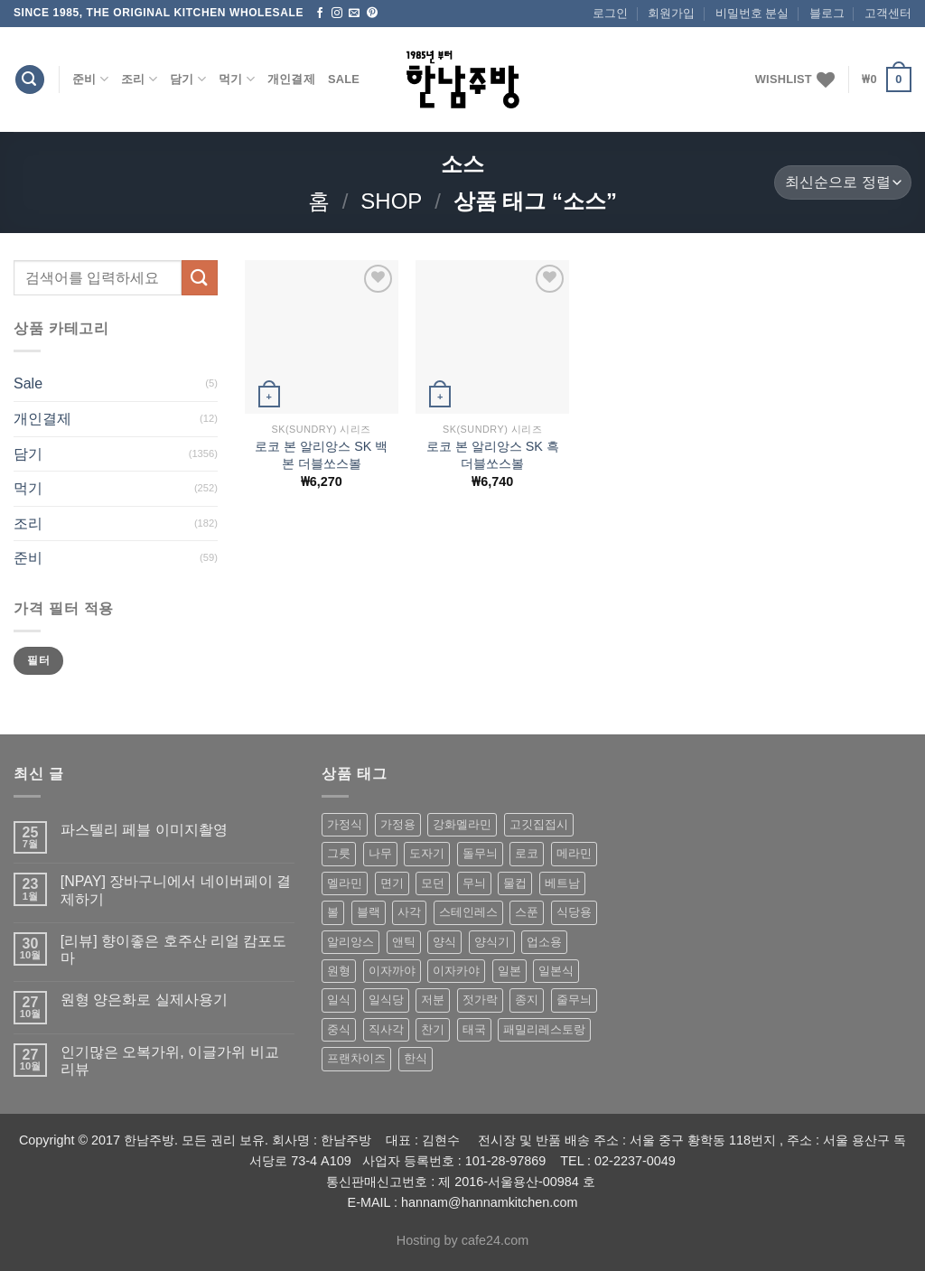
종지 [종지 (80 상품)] (526, 999)
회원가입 (671, 13)
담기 (188, 79)
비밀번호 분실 (752, 13)
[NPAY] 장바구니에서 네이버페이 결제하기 (176, 890)
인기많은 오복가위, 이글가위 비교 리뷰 (170, 1060)
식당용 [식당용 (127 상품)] (574, 912)
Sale (344, 79)
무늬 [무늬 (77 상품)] (474, 883)
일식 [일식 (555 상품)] (338, 999)
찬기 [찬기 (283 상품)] (432, 1029)
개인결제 (291, 79)
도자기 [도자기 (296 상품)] (426, 853)
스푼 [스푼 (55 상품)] (526, 912)
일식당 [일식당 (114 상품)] (386, 999)
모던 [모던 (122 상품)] (432, 883)
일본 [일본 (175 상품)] (509, 970)
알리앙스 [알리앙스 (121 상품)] (350, 942)
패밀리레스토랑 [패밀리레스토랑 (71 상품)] (544, 1029)
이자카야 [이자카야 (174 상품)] (456, 970)
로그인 (610, 13)
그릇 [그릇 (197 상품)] (338, 853)
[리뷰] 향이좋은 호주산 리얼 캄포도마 (174, 949)
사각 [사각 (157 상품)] (409, 912)
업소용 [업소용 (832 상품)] (544, 942)
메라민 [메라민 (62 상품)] (574, 853)
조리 (139, 79)
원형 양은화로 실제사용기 (144, 999)
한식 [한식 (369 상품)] (415, 1058)
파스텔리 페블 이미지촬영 (144, 829)
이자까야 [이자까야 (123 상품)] (392, 970)
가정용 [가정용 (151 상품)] (398, 824)
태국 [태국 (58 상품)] (474, 1029)
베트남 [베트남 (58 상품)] (562, 883)
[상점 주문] (842, 183)
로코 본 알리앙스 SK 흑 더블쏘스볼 (492, 455)
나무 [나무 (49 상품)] (380, 853)
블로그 (827, 13)
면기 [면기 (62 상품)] (392, 883)
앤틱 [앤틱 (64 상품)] (404, 942)
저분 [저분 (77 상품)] (432, 999)
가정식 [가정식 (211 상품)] (344, 824)
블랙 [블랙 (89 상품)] (368, 912)
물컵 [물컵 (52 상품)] (515, 883)
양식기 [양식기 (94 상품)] (491, 942)
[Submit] (200, 277)
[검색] (29, 80)
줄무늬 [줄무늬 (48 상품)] (574, 999)
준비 (90, 79)
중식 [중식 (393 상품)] (338, 1029)
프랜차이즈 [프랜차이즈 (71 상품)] (356, 1058)
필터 (38, 660)
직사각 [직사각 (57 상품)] (386, 1029)
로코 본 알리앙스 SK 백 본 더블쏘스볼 (321, 455)
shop (391, 201)
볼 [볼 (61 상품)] (333, 912)
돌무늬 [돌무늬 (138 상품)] (480, 853)
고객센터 (887, 13)
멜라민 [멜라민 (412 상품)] (344, 883)
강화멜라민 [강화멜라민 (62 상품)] (462, 824)
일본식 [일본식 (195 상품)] (556, 970)
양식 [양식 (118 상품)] (444, 942)
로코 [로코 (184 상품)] (526, 853)
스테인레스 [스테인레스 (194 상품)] (468, 912)
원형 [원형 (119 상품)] (338, 970)
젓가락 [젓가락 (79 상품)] (480, 999)
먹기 (237, 79)
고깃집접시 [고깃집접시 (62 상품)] (538, 824)
